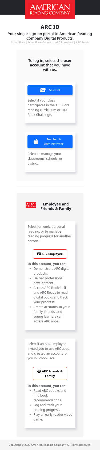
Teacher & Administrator (48, 141)
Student (50, 90)
